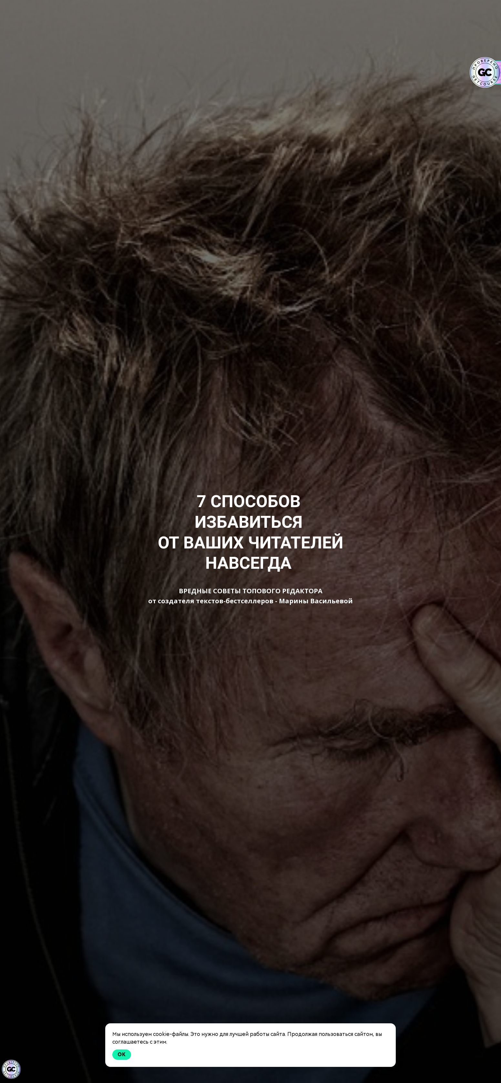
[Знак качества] (11, 1069)
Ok (122, 1054)
